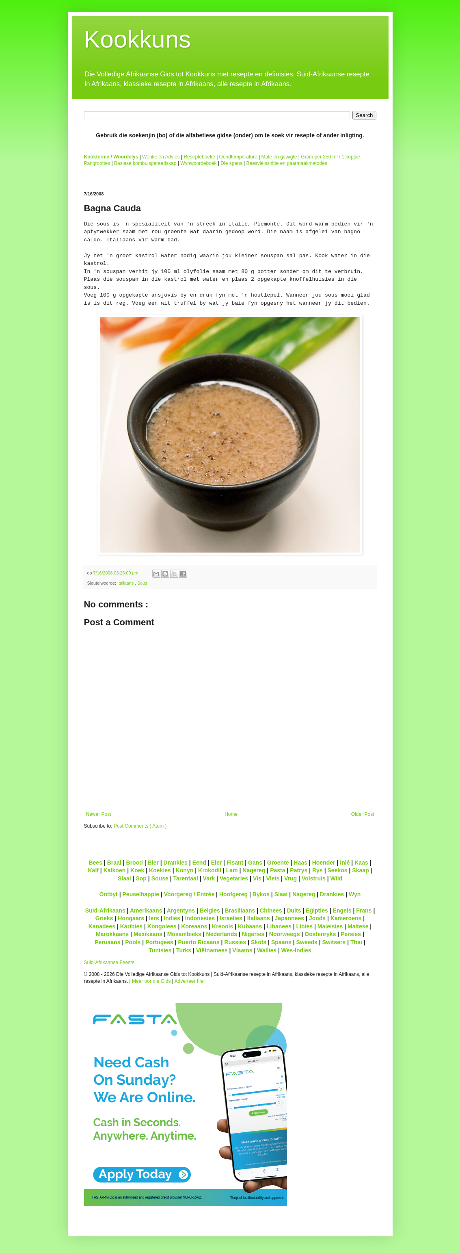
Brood (134, 862)
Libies (304, 926)
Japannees (290, 918)
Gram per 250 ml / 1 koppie (330, 157)
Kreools (222, 926)
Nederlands (221, 934)
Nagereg (253, 870)
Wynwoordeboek (198, 163)
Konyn (185, 870)
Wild (336, 878)
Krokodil (209, 870)
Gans (255, 862)
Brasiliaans (240, 910)
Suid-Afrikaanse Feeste (109, 962)
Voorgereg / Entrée (189, 894)
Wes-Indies (296, 950)
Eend (199, 862)
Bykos (261, 894)
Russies (235, 942)
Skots (258, 942)
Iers (154, 918)
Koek (137, 870)
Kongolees (162, 926)
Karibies (131, 926)
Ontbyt (108, 894)
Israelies (231, 918)
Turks (183, 950)
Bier (153, 862)
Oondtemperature (238, 157)
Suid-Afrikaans (105, 910)
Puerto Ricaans (199, 942)
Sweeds (306, 942)
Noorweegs (284, 934)
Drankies (176, 862)
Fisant (235, 862)
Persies (351, 934)
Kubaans (250, 926)
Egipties (317, 910)
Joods (317, 918)
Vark (209, 878)
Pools (132, 942)
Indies (172, 918)
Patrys (298, 870)
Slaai (124, 878)
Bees (95, 862)
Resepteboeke (199, 157)
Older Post (362, 814)
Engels (342, 910)
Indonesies (200, 918)
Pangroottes (97, 163)
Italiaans (126, 583)
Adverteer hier (190, 981)
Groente (278, 862)
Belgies (210, 910)
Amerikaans (146, 910)
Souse (159, 878)
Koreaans (194, 926)
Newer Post (98, 814)
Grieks (104, 918)
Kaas (361, 862)
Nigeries (253, 934)
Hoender (323, 862)
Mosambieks (184, 934)
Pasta (277, 870)
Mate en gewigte (279, 157)
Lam (232, 870)
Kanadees (102, 926)
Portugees (159, 942)
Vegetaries (234, 878)
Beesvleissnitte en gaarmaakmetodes (286, 163)
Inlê (345, 862)
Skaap (360, 870)
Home (231, 814)
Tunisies (160, 950)
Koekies (160, 870)
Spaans (281, 942)
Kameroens (345, 918)
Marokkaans (112, 934)
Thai (356, 942)
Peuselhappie (140, 894)
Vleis (272, 878)
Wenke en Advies (161, 157)
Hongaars (131, 918)
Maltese (358, 926)
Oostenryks (320, 934)
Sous (142, 583)
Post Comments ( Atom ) (140, 826)
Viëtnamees (212, 950)
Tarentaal (185, 878)
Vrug (290, 878)
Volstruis (314, 878)
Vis (257, 878)
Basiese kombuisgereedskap (145, 163)
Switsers (334, 942)
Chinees (271, 910)
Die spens (231, 163)
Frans (363, 910)
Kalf (93, 870)
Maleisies (330, 926)
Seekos (337, 870)
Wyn (355, 894)
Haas (300, 862)
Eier (216, 862)
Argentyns (181, 910)
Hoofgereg (233, 894)
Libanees (279, 926)
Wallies (266, 950)
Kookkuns (137, 39)
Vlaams (242, 950)
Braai (114, 862)
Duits (294, 910)
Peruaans (107, 942)
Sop (141, 878)
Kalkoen (115, 870)
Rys (317, 870)
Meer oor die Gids (151, 981)
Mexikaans (148, 934)
